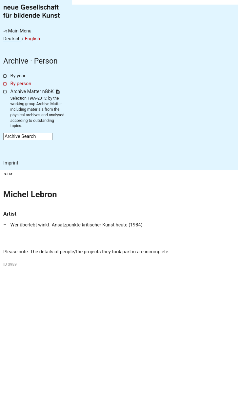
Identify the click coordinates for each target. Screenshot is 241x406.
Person (46, 61)
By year (18, 76)
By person (20, 84)
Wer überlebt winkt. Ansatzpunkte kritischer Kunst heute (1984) (76, 225)
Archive (15, 61)
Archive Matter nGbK (35, 91)
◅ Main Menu (17, 31)
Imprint (10, 163)
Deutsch (12, 39)
